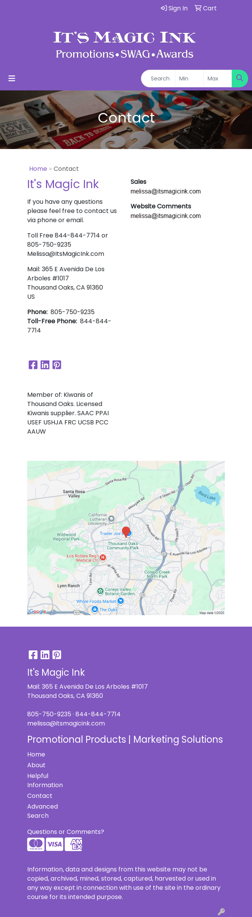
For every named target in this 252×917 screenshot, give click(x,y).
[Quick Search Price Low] (189, 78)
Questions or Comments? (65, 831)
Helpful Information (45, 780)
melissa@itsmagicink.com (66, 723)
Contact (39, 795)
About (36, 765)
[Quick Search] (158, 78)
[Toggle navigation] (12, 78)
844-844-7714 (98, 714)
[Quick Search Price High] (217, 78)
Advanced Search (42, 811)
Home (38, 168)
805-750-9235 (49, 714)
